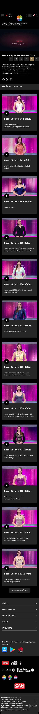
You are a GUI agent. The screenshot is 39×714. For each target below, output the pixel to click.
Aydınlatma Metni (8, 706)
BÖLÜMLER (7, 86)
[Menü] (2, 15)
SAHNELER (18, 86)
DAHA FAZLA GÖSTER (19, 590)
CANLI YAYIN (9, 15)
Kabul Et (33, 706)
